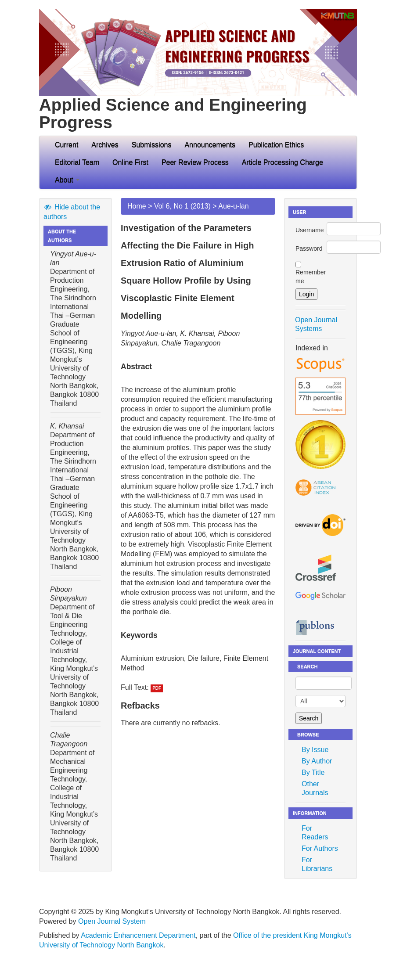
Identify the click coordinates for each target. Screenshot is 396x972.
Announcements (209, 144)
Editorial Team (77, 162)
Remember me (310, 276)
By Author (317, 761)
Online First (130, 162)
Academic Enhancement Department (138, 935)
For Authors (320, 848)
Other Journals (315, 788)
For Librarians (317, 864)
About (67, 180)
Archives (104, 144)
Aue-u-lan (233, 206)
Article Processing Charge (282, 162)
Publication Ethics (276, 144)
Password (308, 248)
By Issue (315, 749)
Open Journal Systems (316, 324)
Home (136, 206)
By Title (313, 772)
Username (309, 230)
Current (66, 144)
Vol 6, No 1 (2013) (182, 206)
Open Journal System (112, 921)
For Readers (315, 832)
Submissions (152, 144)
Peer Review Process (195, 162)
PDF (156, 688)
